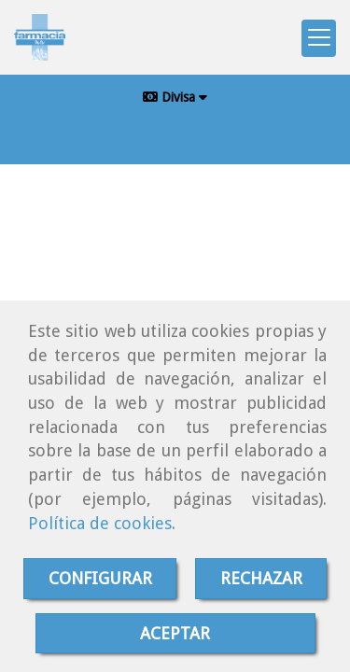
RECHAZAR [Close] (261, 578)
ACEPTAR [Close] (175, 633)
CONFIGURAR (100, 578)
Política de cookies (100, 523)
